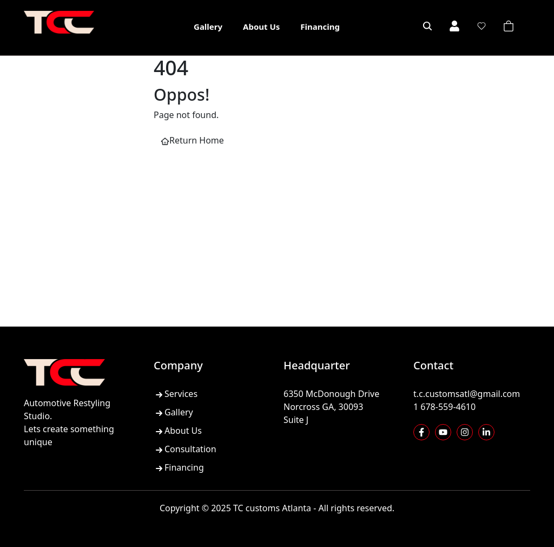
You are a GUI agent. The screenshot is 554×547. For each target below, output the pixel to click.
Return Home (192, 140)
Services (175, 394)
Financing (320, 26)
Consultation (185, 449)
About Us (261, 26)
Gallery (208, 26)
